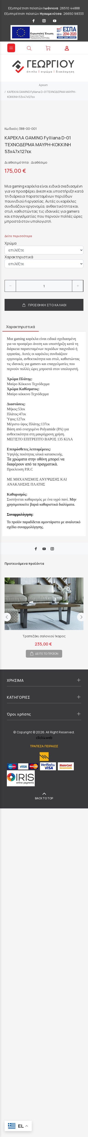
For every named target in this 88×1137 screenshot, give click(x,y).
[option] (44, 614)
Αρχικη (43, 85)
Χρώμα (10, 243)
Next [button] (81, 617)
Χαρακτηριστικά (19, 256)
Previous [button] (6, 617)
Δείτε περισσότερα (18, 236)
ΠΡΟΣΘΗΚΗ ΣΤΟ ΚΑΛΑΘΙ (44, 305)
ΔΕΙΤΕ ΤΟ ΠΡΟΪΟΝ (47, 654)
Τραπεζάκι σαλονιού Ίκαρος (44, 636)
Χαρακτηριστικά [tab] (20, 326)
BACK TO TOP (44, 798)
